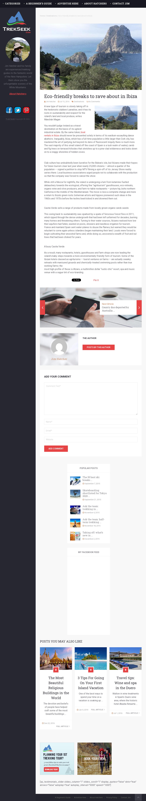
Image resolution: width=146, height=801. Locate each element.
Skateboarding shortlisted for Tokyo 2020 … (95, 493)
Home (42, 16)
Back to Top (138, 797)
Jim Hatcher (51, 102)
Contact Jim (121, 3)
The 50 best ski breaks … (91, 479)
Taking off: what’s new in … (93, 534)
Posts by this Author (98, 347)
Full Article (63, 726)
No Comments (94, 102)
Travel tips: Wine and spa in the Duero (125, 683)
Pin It (96, 280)
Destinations (51, 16)
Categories (12, 3)
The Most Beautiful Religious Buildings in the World (56, 688)
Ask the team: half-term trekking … (94, 521)
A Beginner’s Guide (39, 3)
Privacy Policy (111, 797)
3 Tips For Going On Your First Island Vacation (91, 683)
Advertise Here (67, 3)
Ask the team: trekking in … (90, 508)
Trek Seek (10, 119)
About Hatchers (95, 3)
